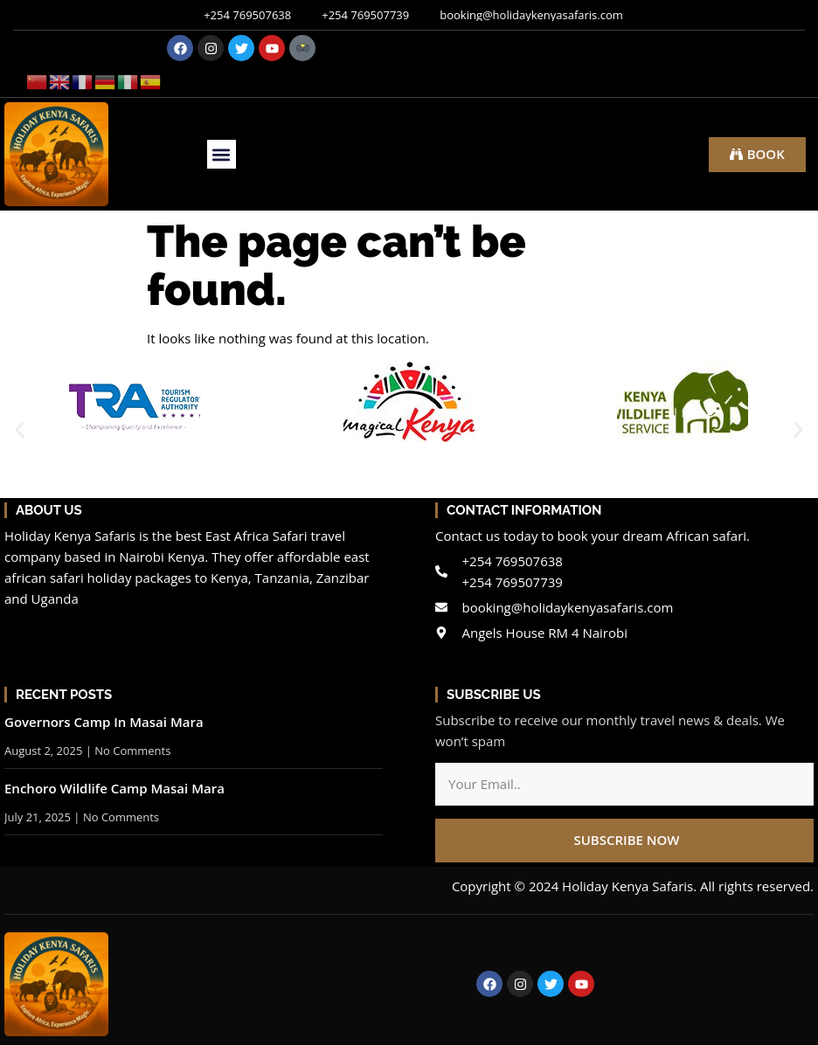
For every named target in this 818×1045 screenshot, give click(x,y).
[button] (221, 154)
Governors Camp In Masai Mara (104, 721)
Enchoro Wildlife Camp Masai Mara (114, 788)
